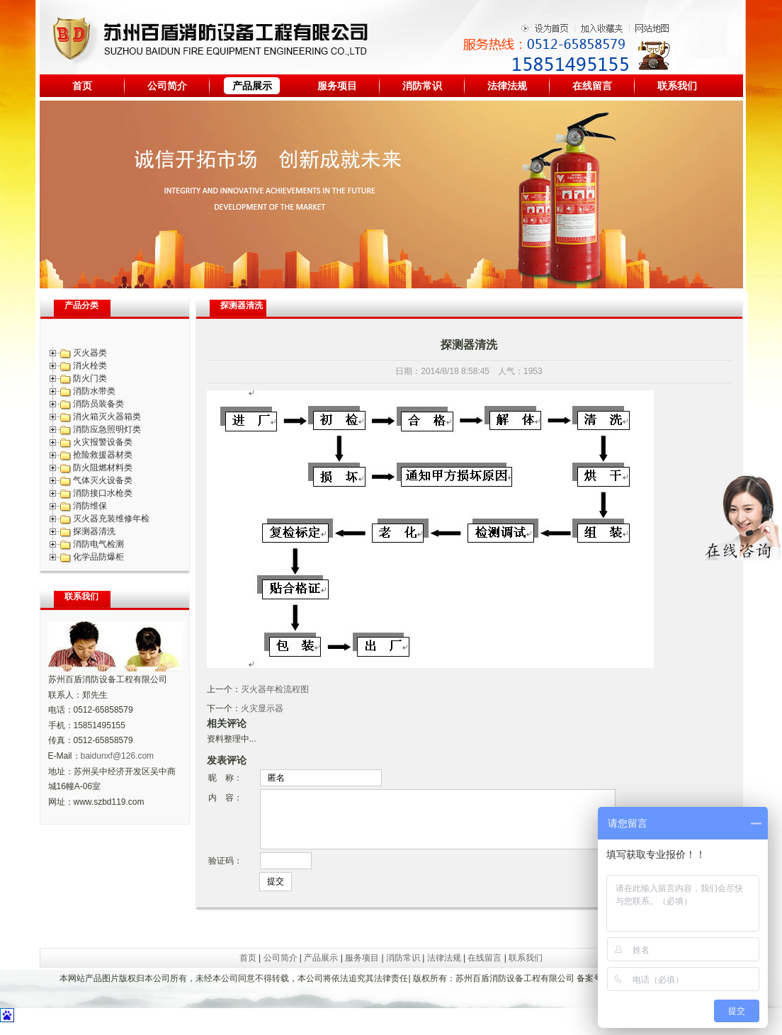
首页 (82, 85)
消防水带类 (94, 391)
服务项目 (337, 85)
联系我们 (677, 85)
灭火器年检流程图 (275, 689)
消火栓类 (90, 366)
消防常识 (422, 85)
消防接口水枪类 (102, 493)
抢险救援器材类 (102, 455)
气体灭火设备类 (102, 480)
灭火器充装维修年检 (111, 519)
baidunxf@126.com (117, 756)
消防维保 (90, 506)
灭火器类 (90, 353)
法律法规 (507, 85)
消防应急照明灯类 (107, 429)
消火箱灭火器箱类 (107, 417)
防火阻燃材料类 (102, 468)
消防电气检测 (98, 544)
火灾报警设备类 (102, 442)
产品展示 (252, 85)
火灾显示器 (262, 708)
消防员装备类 (98, 404)
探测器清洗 (94, 531)
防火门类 (90, 378)
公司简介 (167, 85)
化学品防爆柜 (98, 557)
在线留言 (592, 85)
